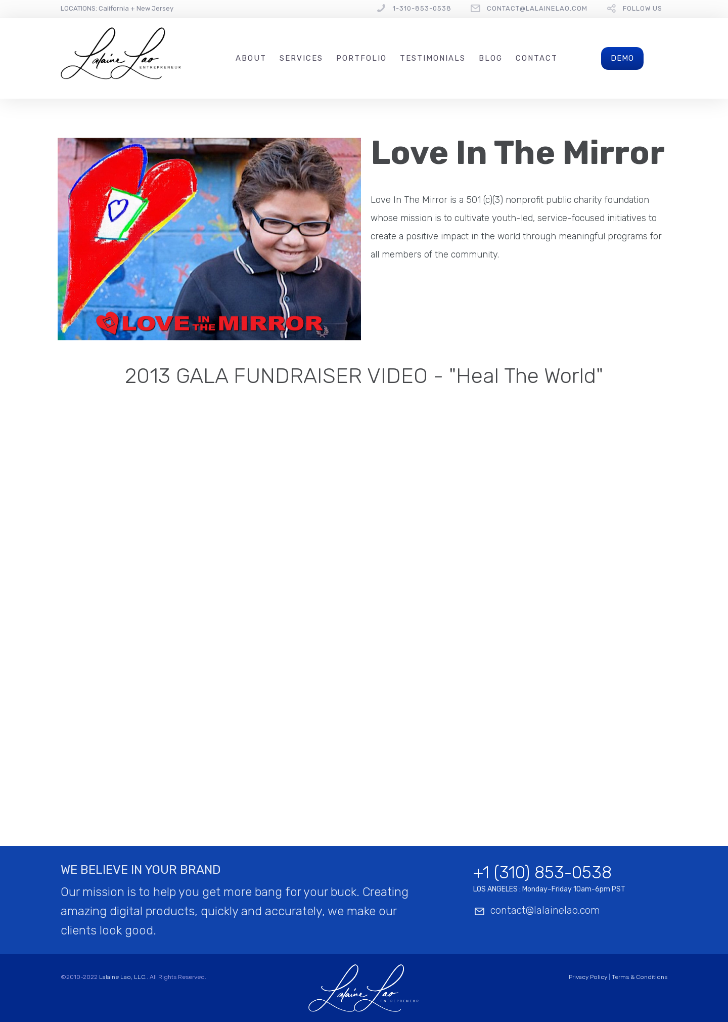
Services (301, 58)
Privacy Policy (588, 977)
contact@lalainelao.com (537, 8)
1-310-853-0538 (422, 8)
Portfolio (361, 58)
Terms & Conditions (639, 977)
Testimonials (433, 58)
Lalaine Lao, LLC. (123, 977)
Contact (537, 58)
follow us (642, 8)
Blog (491, 58)
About (251, 58)
